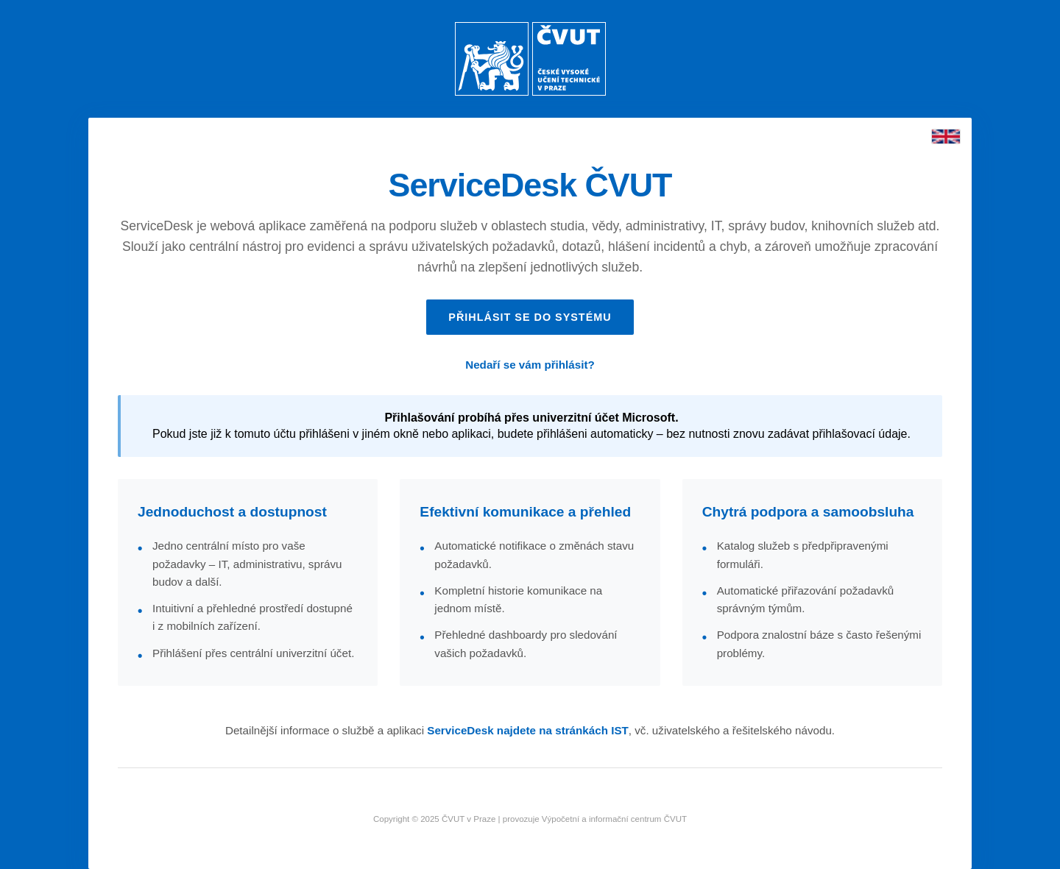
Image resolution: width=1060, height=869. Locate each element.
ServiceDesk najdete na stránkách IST (528, 730)
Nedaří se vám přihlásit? (530, 364)
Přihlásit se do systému (529, 317)
